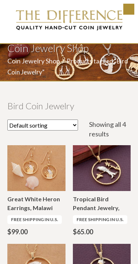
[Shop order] (42, 125)
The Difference (69, 20)
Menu (128, 9)
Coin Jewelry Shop (33, 61)
